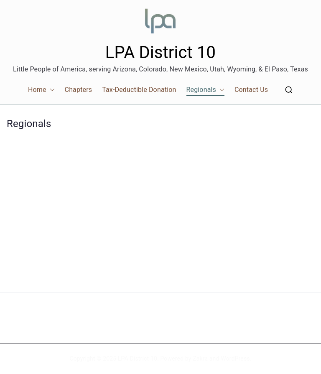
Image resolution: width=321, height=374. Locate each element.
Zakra (200, 358)
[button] (50, 90)
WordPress (235, 358)
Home (41, 90)
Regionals (205, 90)
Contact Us (251, 90)
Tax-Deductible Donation (139, 90)
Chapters (78, 90)
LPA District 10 (160, 52)
